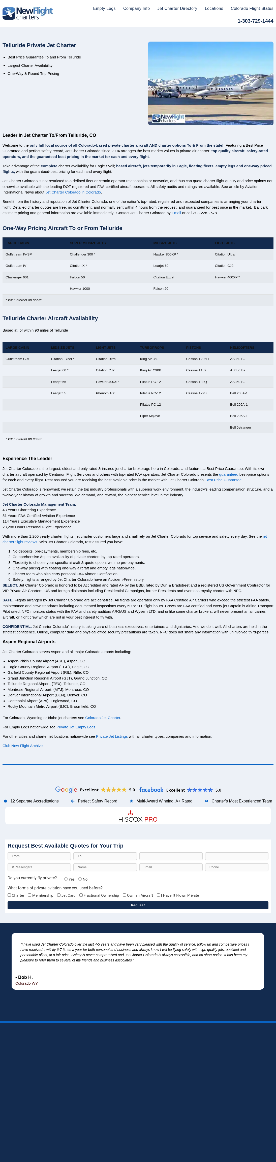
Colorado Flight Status (252, 8)
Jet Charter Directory (177, 8)
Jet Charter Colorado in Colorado (73, 253)
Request (138, 905)
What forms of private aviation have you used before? (55, 888)
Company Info (136, 8)
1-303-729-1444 (255, 21)
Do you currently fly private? (32, 878)
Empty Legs (104, 8)
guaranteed (228, 535)
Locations (214, 8)
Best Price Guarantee (223, 541)
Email (176, 274)
